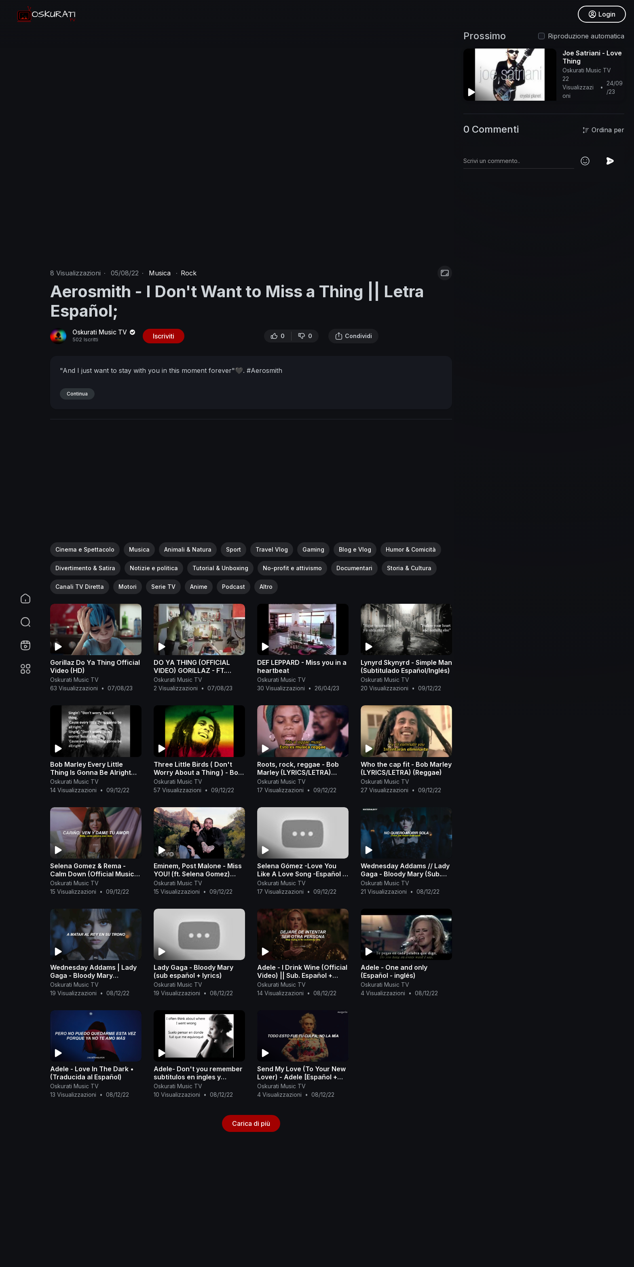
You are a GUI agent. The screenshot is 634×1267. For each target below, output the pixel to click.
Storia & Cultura (409, 568)
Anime (198, 586)
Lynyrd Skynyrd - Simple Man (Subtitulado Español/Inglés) (406, 666)
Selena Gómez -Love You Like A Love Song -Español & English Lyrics (302, 874)
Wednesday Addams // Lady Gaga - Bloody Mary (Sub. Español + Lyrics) (405, 874)
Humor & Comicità (411, 549)
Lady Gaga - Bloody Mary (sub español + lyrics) (193, 971)
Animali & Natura (187, 549)
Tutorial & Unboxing (220, 568)
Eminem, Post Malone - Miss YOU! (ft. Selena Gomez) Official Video (198, 874)
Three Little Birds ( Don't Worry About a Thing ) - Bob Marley (198, 772)
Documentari (354, 568)
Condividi (353, 336)
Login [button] (601, 14)
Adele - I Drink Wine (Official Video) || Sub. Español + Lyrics (302, 975)
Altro (266, 586)
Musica (160, 273)
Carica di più (251, 1123)
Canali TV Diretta (79, 586)
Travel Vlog (272, 549)
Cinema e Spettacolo (84, 549)
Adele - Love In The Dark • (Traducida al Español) (92, 1073)
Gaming (313, 549)
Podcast (233, 586)
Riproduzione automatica (586, 36)
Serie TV (163, 586)
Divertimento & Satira (85, 568)
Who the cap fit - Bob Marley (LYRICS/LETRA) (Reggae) (406, 768)
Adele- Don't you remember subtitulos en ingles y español (198, 1077)
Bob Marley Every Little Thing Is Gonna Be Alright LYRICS (90, 772)
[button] (20, 622)
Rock (189, 273)
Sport (233, 549)
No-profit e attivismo (292, 568)
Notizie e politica (154, 568)
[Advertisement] (251, 485)
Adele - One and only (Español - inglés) (394, 971)
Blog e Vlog (355, 549)
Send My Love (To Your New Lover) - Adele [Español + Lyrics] (301, 1077)
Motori (127, 586)
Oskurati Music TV (104, 332)
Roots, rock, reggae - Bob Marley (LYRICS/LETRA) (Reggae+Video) (298, 772)
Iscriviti (163, 336)
